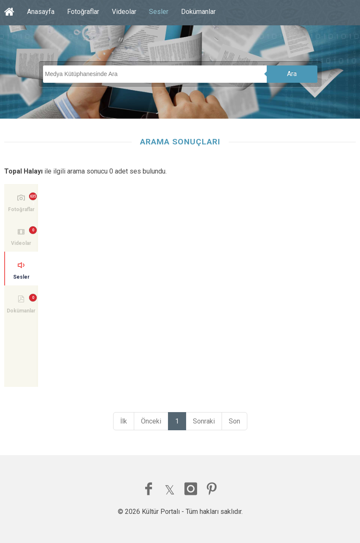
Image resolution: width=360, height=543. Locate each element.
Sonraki (204, 421)
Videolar (124, 12)
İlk (123, 421)
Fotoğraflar (83, 12)
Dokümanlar (198, 12)
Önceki (151, 421)
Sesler (158, 12)
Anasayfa (40, 12)
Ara (292, 74)
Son (234, 421)
